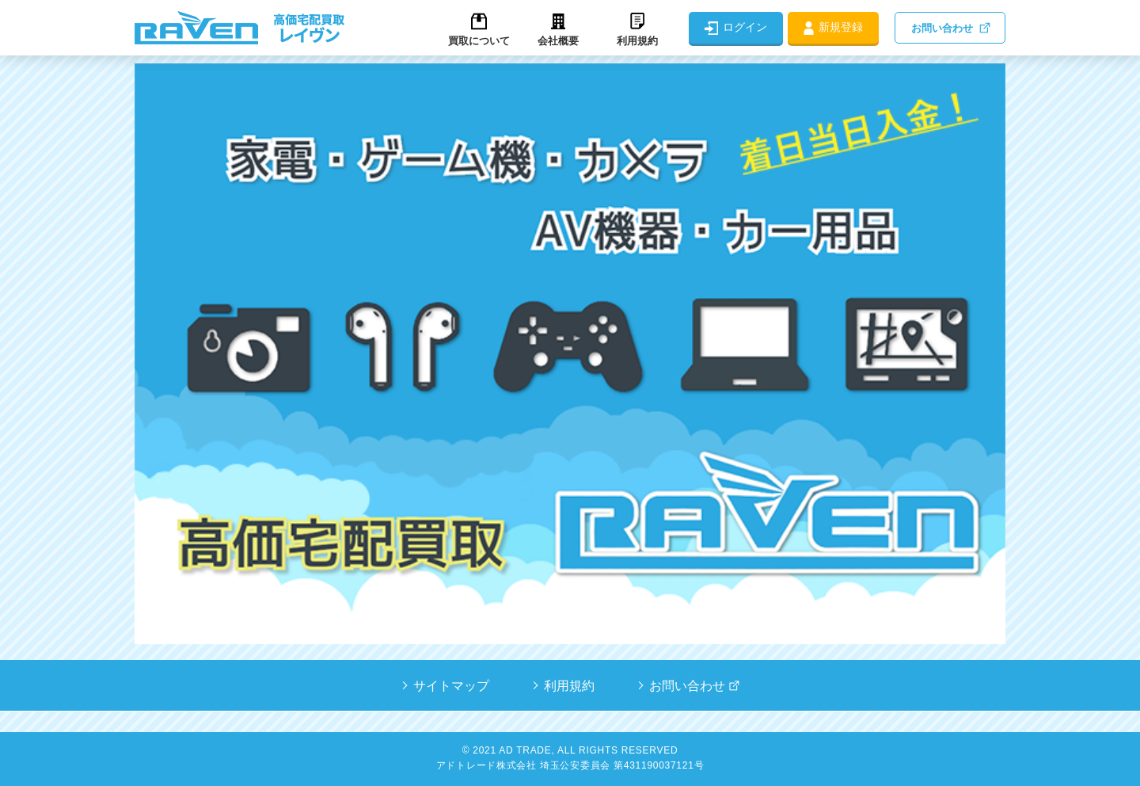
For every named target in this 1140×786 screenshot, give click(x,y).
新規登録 (841, 27)
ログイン (745, 27)
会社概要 (558, 41)
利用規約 (637, 41)
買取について (479, 41)
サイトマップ (451, 686)
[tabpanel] (570, 353)
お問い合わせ (942, 28)
